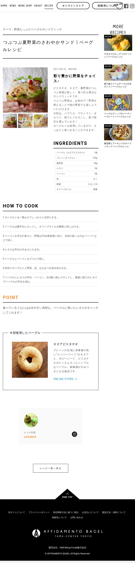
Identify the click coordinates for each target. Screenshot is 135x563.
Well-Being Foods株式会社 (73, 547)
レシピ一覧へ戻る (51, 468)
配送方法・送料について (114, 512)
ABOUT (38, 6)
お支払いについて (90, 512)
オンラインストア (73, 6)
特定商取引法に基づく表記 (65, 512)
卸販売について (107, 6)
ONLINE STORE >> (65, 379)
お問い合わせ (76, 517)
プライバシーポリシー (39, 512)
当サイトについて (16, 512)
